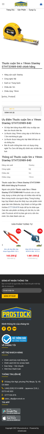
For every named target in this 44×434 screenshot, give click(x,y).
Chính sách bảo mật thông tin (16, 360)
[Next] (41, 245)
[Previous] (2, 245)
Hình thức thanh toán (12, 369)
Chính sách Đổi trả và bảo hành (16, 363)
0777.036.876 (13, 207)
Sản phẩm (21, 10)
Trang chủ (10, 10)
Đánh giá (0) (9, 112)
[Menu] (3, 4)
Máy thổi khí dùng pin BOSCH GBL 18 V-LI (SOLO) (32, 250)
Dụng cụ (32, 10)
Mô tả (12, 109)
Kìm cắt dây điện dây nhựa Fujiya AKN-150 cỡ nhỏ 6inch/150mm (11, 250)
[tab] (22, 109)
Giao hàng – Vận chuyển (14, 366)
